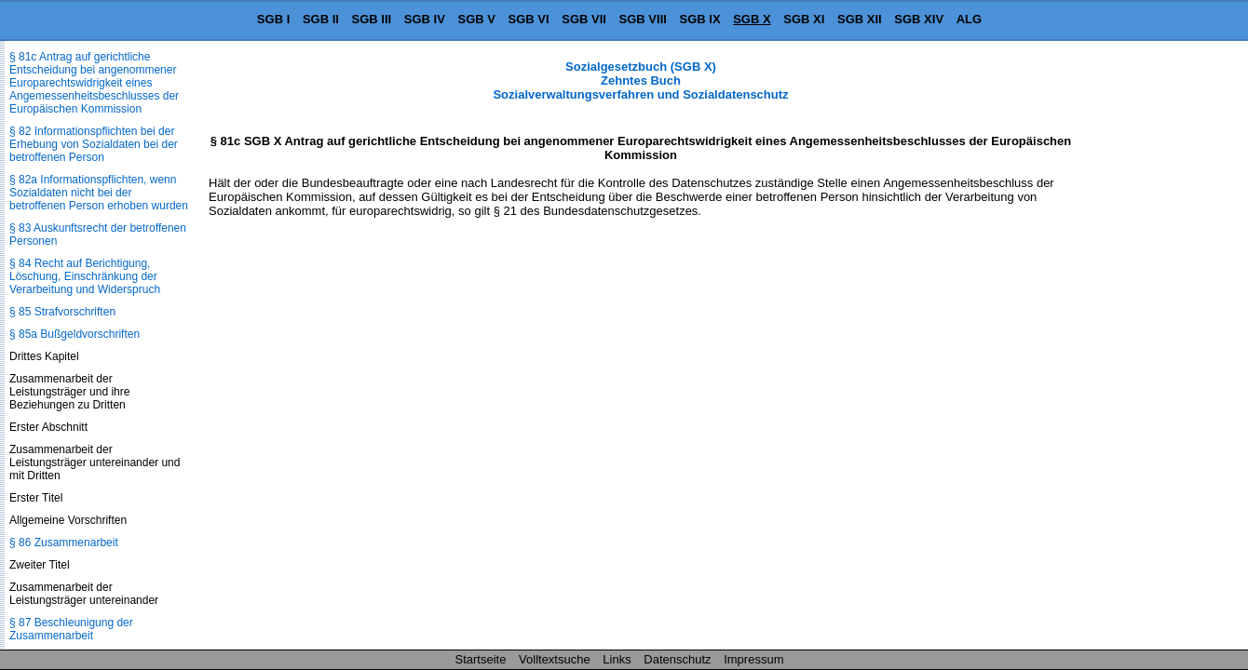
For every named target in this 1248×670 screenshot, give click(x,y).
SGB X (751, 19)
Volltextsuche (554, 659)
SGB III (372, 19)
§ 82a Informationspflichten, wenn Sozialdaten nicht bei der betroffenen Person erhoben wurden (98, 192)
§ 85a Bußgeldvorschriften (74, 334)
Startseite (481, 659)
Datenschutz (677, 659)
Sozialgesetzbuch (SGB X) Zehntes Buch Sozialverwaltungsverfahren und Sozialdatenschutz (640, 80)
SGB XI (803, 19)
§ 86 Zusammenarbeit (63, 542)
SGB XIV (918, 19)
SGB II (321, 19)
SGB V (476, 19)
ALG (969, 19)
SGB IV (424, 19)
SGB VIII (643, 19)
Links (617, 659)
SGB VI (529, 19)
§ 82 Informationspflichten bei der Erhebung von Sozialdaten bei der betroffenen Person (93, 144)
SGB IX (700, 19)
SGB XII (859, 19)
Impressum (753, 659)
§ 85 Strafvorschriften (62, 311)
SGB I (273, 19)
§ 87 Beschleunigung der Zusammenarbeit (71, 629)
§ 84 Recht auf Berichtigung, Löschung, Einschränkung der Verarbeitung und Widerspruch (84, 276)
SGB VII (584, 19)
